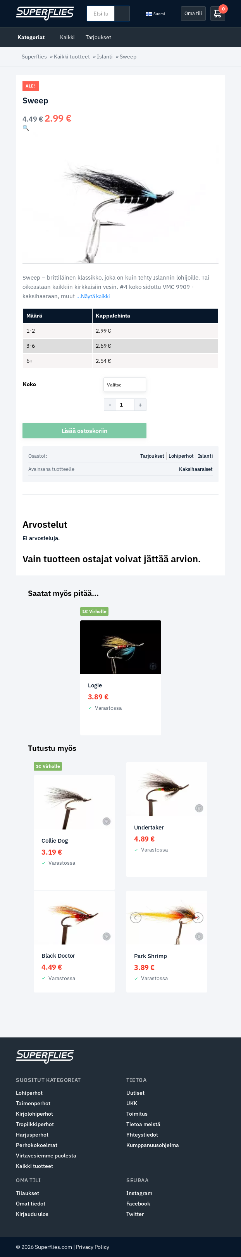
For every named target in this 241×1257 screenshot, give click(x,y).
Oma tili (193, 13)
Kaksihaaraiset (196, 469)
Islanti (105, 56)
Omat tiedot (30, 1203)
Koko (29, 384)
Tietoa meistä (143, 1124)
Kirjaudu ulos (32, 1214)
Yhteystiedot (142, 1134)
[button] (25, 127)
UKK (131, 1103)
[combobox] (124, 384)
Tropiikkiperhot (35, 1124)
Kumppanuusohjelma (152, 1145)
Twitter (135, 1214)
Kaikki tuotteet (72, 56)
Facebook (138, 1203)
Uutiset (135, 1092)
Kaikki (67, 37)
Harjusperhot (32, 1134)
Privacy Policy (92, 1246)
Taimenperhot (33, 1103)
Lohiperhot (181, 456)
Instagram (139, 1193)
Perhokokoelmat (36, 1145)
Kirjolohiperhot (34, 1113)
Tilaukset (27, 1193)
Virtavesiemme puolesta (46, 1155)
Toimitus (137, 1113)
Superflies (34, 56)
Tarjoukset (98, 37)
